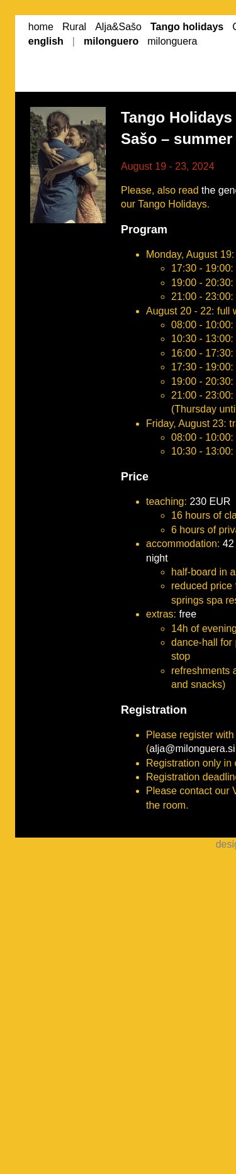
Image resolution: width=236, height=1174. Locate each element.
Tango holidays (186, 26)
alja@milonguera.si (192, 748)
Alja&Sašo (118, 26)
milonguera (172, 41)
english (46, 41)
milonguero (111, 41)
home (40, 26)
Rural (74, 26)
